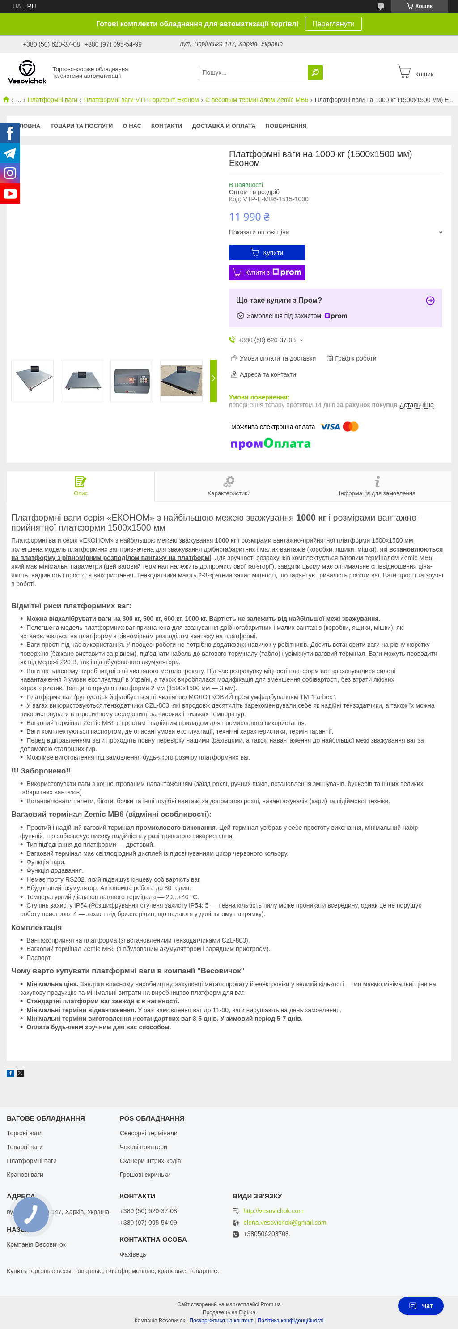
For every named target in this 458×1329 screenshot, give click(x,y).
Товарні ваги (25, 1147)
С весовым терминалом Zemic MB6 (256, 99)
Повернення (286, 126)
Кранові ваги (25, 1174)
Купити (273, 252)
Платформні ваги (53, 99)
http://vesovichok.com (273, 1210)
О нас (132, 126)
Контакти (166, 126)
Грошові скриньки (145, 1174)
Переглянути (333, 24)
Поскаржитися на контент (221, 1320)
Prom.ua (271, 1304)
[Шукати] (315, 72)
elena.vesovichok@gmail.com (284, 1222)
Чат (421, 1306)
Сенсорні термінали (149, 1133)
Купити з (273, 272)
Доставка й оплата (224, 126)
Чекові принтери (143, 1147)
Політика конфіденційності (291, 1320)
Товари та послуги (81, 126)
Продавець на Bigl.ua (229, 1312)
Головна (26, 126)
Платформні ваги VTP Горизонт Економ (141, 99)
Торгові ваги (24, 1133)
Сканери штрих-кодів (150, 1160)
